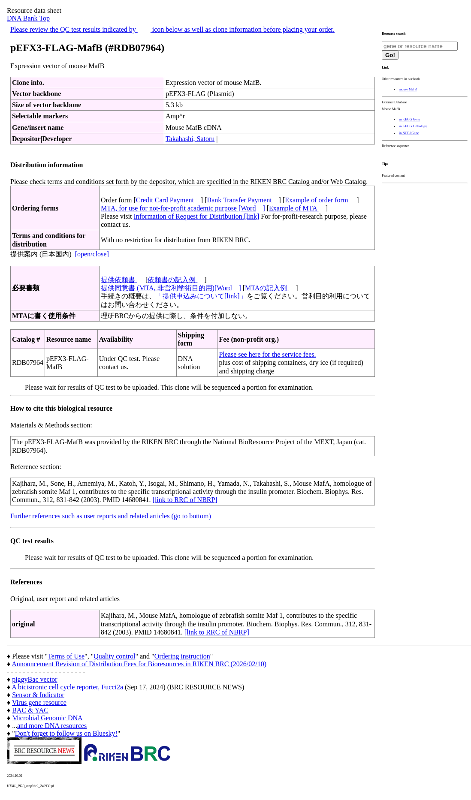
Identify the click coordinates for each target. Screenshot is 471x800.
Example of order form (317, 200)
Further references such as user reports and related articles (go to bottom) (110, 516)
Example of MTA (294, 208)
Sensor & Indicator (38, 694)
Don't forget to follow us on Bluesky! (66, 733)
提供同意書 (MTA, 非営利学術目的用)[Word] (171, 288)
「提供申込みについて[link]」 (201, 296)
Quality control (114, 656)
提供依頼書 (119, 279)
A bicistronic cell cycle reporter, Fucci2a (67, 687)
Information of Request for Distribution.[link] (196, 216)
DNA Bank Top (28, 18)
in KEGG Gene (409, 119)
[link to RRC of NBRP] (185, 499)
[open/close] (92, 254)
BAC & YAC (30, 710)
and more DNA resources (52, 725)
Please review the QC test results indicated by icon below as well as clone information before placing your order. (172, 29)
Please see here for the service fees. (267, 354)
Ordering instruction (182, 656)
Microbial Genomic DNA (47, 718)
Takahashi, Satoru (190, 138)
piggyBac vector (34, 679)
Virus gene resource (39, 702)
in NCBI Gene (409, 133)
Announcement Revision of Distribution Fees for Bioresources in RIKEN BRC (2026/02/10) (139, 664)
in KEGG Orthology (413, 126)
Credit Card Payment (165, 200)
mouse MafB (408, 89)
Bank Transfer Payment (239, 200)
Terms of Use (66, 656)
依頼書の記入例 (172, 279)
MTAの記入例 (267, 288)
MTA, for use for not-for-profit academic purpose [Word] (183, 208)
